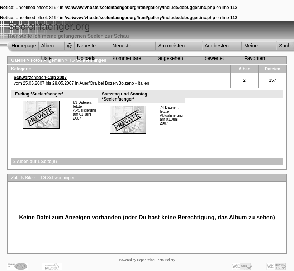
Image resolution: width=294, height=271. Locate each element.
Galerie (18, 60)
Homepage (23, 45)
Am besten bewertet (217, 47)
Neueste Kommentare (127, 47)
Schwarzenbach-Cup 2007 (40, 77)
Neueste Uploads (86, 47)
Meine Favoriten (254, 47)
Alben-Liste (48, 47)
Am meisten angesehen (171, 47)
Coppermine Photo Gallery (156, 260)
